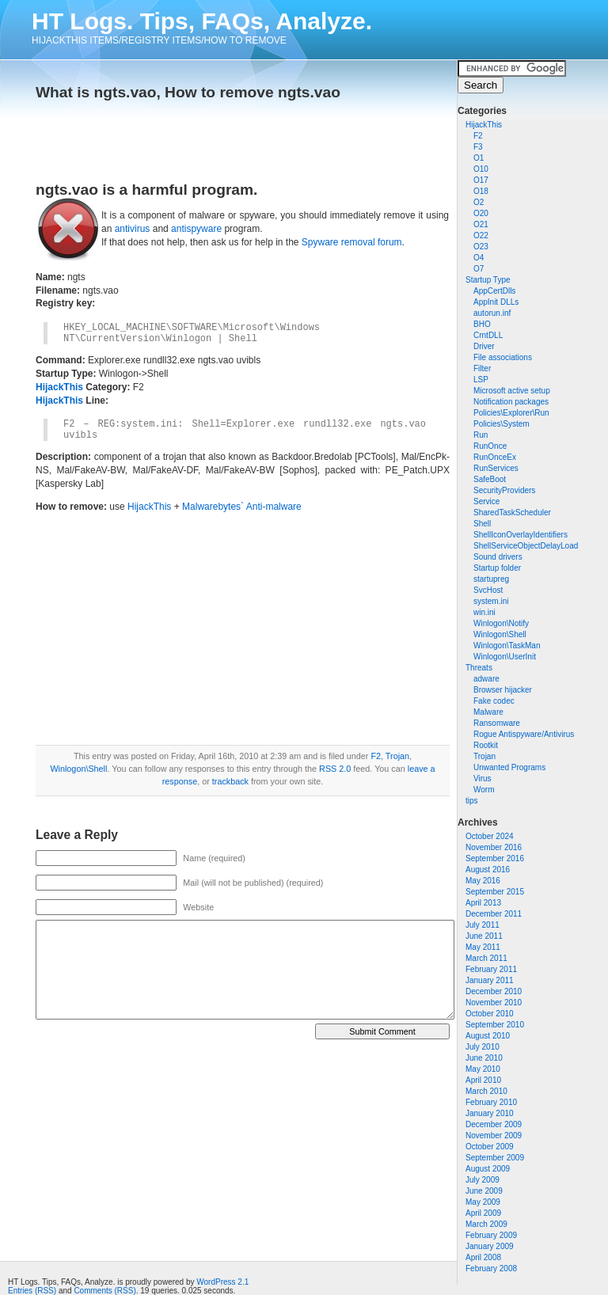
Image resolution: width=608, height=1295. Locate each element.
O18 (480, 191)
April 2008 (483, 1257)
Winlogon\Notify (501, 623)
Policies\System (501, 424)
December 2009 (494, 1124)
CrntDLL (488, 335)
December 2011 (494, 914)
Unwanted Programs (509, 767)
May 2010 (483, 1069)
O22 (480, 235)
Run (480, 435)
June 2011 (484, 936)
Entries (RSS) (32, 1290)
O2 (478, 202)
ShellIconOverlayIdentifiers (520, 534)
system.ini (490, 601)
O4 (478, 257)
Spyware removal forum (352, 242)
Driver (484, 346)
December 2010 (494, 991)
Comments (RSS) (104, 1290)
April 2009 (483, 1213)
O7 (478, 268)
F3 (478, 146)
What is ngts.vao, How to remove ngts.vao (188, 92)
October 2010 (490, 1013)
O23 (480, 246)
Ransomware (496, 723)
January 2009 (490, 1246)
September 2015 (495, 891)
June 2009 (484, 1191)
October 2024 (490, 836)
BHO (482, 324)
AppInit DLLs (496, 302)
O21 (480, 224)
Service (486, 501)
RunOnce (490, 446)
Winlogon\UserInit (504, 656)
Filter (482, 368)
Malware (488, 712)
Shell (482, 523)
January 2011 (490, 980)
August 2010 (488, 1035)
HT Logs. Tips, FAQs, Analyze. (202, 21)
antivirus (132, 228)
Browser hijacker (502, 689)
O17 (480, 180)
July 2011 (483, 925)
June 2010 (484, 1058)
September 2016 (495, 858)
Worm (483, 789)
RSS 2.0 (335, 768)
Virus (482, 778)
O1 (478, 158)
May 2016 (483, 880)
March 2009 (486, 1224)
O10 (480, 169)
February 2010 (491, 1102)
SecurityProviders (504, 490)
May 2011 (483, 947)
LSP (480, 379)
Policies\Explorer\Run (511, 412)
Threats (479, 667)
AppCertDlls (494, 291)
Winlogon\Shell (499, 634)
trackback (230, 781)
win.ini (484, 612)
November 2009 (494, 1135)
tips (472, 800)
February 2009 (491, 1235)
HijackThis (484, 124)
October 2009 (490, 1146)
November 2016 (494, 847)
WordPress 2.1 (222, 1282)
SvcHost (488, 590)
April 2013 (483, 902)
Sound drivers (497, 557)
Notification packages (511, 401)
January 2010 (490, 1113)
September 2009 (495, 1157)
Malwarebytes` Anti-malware (242, 506)
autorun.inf (492, 313)
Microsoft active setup (511, 390)
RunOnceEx (494, 457)
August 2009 (488, 1168)
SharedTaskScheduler (512, 512)
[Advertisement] (221, 136)
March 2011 (486, 958)
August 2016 (488, 869)
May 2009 (483, 1202)
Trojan (484, 756)
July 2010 (483, 1046)
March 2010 (486, 1091)
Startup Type (488, 279)
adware (486, 678)
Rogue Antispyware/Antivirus (523, 734)
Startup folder (497, 568)
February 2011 (491, 969)
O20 (480, 213)
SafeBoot (489, 479)
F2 (478, 135)
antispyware (196, 228)
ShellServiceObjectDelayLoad (525, 545)
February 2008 (491, 1268)
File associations (502, 357)
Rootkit (485, 745)
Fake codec (494, 701)
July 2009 (483, 1179)
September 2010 (495, 1024)
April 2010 (483, 1080)
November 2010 (494, 1002)
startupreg (491, 579)
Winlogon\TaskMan (506, 645)
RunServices (496, 468)
